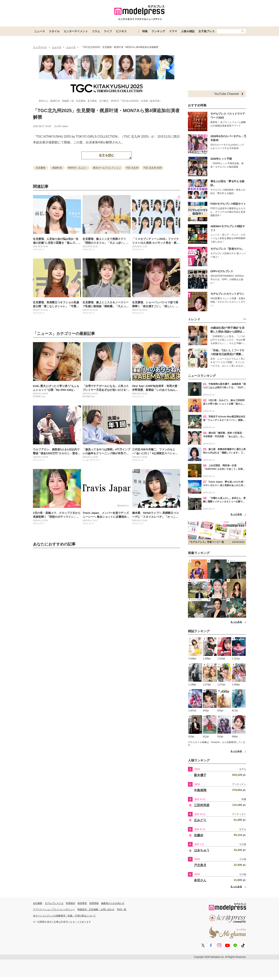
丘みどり (200, 820)
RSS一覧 (122, 909)
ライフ (108, 31)
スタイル (54, 31)
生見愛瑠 (40, 167)
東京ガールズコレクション (107, 167)
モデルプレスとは (54, 903)
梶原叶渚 (57, 167)
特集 (145, 31)
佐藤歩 (198, 835)
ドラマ (173, 31)
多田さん (200, 880)
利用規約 (70, 903)
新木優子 (200, 775)
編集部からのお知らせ (112, 903)
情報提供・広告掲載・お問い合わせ (96, 909)
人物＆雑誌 (188, 31)
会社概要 (37, 903)
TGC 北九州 (132, 167)
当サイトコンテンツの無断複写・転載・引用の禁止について (64, 915)
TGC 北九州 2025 (152, 167)
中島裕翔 (200, 790)
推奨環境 (82, 903)
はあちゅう (201, 850)
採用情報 (94, 903)
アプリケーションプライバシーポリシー (54, 909)
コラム (96, 31)
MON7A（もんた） (78, 167)
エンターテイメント (76, 31)
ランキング (158, 31)
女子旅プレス (206, 31)
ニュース (39, 31)
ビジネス (121, 31)
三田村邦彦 (201, 805)
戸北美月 (200, 865)
